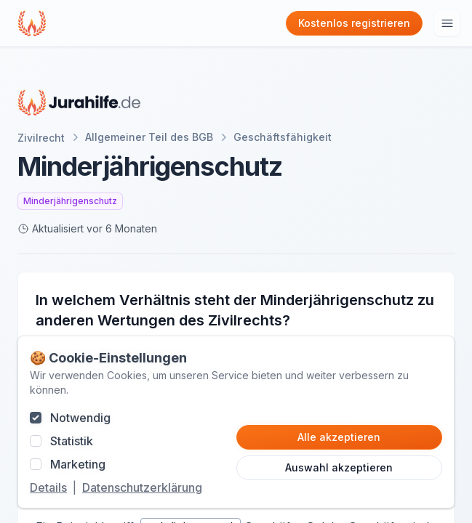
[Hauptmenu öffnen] (447, 23)
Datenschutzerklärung (142, 487)
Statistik (71, 441)
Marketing (77, 464)
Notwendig (80, 417)
